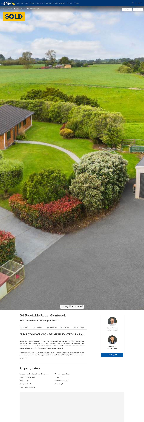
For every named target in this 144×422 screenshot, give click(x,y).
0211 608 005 (112, 349)
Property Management (37, 3)
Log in (140, 3)
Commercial (49, 3)
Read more (23, 358)
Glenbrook (22, 8)
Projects (69, 3)
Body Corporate (60, 3)
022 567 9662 (112, 330)
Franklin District (11, 8)
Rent (26, 3)
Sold (2, 8)
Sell (22, 3)
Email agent (112, 355)
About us (76, 3)
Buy (18, 3)
